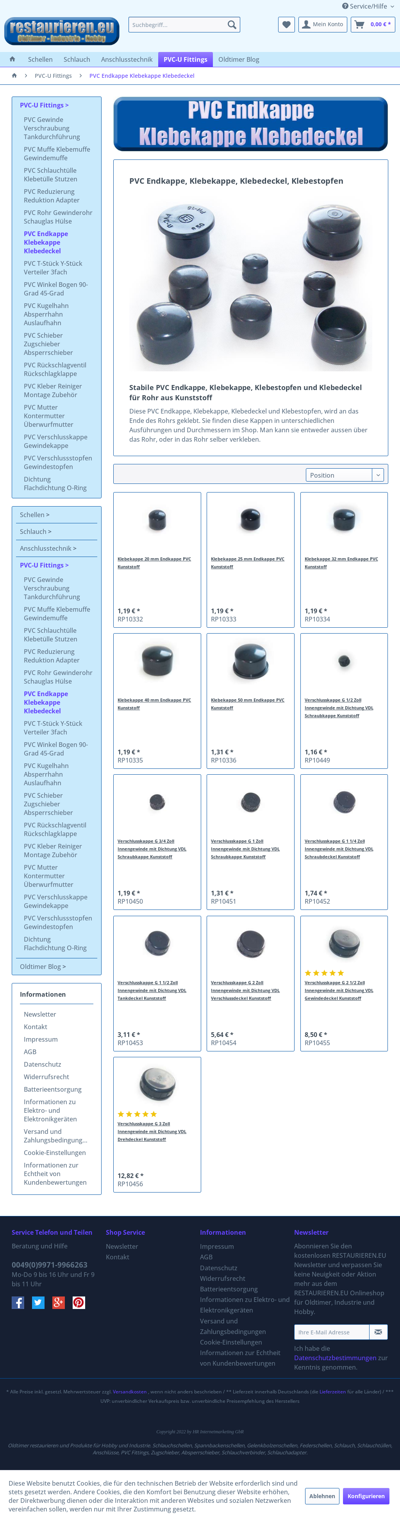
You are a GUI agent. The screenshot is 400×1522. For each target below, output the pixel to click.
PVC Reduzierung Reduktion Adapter (52, 195)
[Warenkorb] (373, 24)
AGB (30, 1051)
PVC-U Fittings (42, 105)
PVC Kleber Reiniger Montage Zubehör (53, 390)
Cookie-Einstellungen (55, 1152)
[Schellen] (40, 59)
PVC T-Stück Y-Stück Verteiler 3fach (53, 267)
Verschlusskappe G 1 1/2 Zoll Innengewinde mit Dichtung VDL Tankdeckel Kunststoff (152, 990)
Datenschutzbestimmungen (335, 1358)
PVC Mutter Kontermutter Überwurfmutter (48, 416)
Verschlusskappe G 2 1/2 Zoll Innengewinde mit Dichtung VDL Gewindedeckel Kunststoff (339, 990)
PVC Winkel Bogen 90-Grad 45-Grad (56, 288)
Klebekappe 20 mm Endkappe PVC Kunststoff (154, 562)
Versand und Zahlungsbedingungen (57, 1135)
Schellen (33, 514)
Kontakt (35, 1026)
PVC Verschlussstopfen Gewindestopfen (58, 462)
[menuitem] (185, 24)
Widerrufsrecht (46, 1077)
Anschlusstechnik (46, 548)
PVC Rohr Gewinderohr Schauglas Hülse (58, 217)
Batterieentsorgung (53, 1089)
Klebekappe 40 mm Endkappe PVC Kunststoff (154, 704)
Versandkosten (130, 1391)
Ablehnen (322, 1496)
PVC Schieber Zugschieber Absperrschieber (48, 344)
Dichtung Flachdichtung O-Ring (55, 483)
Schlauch (34, 531)
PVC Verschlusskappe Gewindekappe (56, 441)
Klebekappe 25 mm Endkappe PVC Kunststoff (247, 562)
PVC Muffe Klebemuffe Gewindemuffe (57, 153)
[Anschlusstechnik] (127, 59)
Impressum (41, 1039)
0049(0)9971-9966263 (50, 1265)
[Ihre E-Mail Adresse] (332, 1332)
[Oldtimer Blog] (239, 59)
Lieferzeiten (333, 1391)
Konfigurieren (366, 1496)
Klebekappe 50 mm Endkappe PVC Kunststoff (247, 704)
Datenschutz (42, 1064)
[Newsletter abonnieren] (378, 1332)
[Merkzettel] (286, 24)
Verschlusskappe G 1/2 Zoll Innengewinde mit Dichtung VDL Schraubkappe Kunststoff (339, 707)
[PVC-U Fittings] (185, 59)
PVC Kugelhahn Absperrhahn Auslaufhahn (46, 314)
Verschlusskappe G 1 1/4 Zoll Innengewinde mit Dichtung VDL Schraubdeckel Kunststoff (339, 848)
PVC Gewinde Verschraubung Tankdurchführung (52, 128)
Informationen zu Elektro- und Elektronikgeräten (50, 1110)
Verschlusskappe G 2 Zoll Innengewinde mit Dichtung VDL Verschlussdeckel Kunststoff (245, 990)
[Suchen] (232, 24)
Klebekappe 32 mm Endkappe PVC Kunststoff (341, 562)
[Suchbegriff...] (185, 24)
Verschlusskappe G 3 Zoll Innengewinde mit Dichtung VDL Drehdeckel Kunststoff (152, 1131)
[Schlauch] (77, 59)
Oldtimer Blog (41, 966)
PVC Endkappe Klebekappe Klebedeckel (46, 242)
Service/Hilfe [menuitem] (365, 6)
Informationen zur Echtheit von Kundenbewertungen (55, 1174)
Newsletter (40, 1014)
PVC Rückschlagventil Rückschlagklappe (55, 369)
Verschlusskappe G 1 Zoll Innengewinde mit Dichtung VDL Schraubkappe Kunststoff (245, 848)
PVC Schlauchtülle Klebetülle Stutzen (50, 174)
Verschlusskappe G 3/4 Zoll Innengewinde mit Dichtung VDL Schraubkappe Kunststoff (152, 848)
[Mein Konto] (322, 24)
